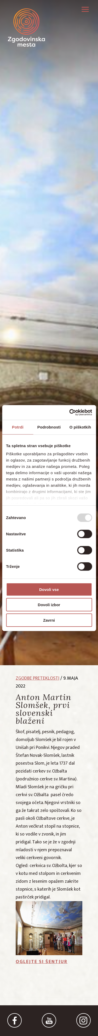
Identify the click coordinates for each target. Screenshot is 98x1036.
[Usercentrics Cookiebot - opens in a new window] (70, 412)
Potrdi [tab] (18, 427)
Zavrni (49, 620)
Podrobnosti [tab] (49, 427)
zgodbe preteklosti (37, 678)
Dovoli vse (49, 589)
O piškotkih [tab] (80, 427)
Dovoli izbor (49, 604)
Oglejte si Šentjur (41, 962)
